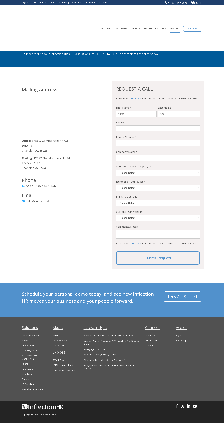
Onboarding (27, 369)
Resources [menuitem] (161, 12)
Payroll (25, 340)
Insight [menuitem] (148, 12)
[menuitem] (192, 13)
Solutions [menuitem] (106, 12)
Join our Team (151, 340)
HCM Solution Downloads (64, 370)
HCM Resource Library (63, 365)
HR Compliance (29, 384)
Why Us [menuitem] (136, 12)
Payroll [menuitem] (25, 2)
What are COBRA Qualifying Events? (100, 354)
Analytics (26, 379)
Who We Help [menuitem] (122, 12)
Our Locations (59, 345)
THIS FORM (135, 98)
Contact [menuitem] (175, 12)
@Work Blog (58, 360)
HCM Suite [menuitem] (103, 2)
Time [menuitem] (33, 2)
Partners (149, 345)
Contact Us (150, 335)
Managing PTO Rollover (94, 349)
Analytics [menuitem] (76, 2)
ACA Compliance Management (29, 357)
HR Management (29, 350)
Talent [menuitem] (53, 2)
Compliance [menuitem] (89, 2)
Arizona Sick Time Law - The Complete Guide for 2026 (108, 335)
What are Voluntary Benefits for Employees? (104, 360)
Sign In (196, 2)
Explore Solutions (61, 340)
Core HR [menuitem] (43, 2)
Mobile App (181, 340)
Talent (25, 363)
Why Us (56, 335)
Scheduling (27, 374)
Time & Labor (28, 345)
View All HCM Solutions (32, 389)
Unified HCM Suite (30, 335)
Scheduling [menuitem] (64, 2)
